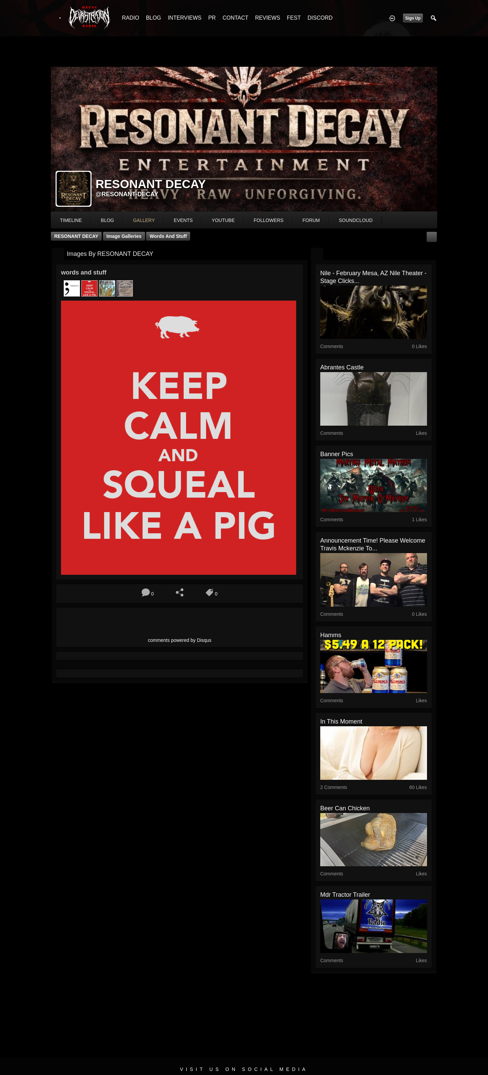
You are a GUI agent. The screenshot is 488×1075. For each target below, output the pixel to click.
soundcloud (356, 220)
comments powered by (179, 640)
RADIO (130, 18)
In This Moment (341, 721)
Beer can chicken (345, 808)
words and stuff (168, 236)
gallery (144, 220)
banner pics (336, 454)
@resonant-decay (127, 194)
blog (107, 220)
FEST (294, 18)
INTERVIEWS (184, 18)
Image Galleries (124, 236)
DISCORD (319, 18)
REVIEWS (267, 18)
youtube (223, 220)
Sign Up (413, 18)
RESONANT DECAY (76, 236)
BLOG (153, 18)
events (183, 220)
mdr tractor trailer (345, 894)
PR (212, 18)
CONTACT (235, 18)
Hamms (330, 635)
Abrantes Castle (342, 367)
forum (311, 220)
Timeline (71, 220)
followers (269, 220)
